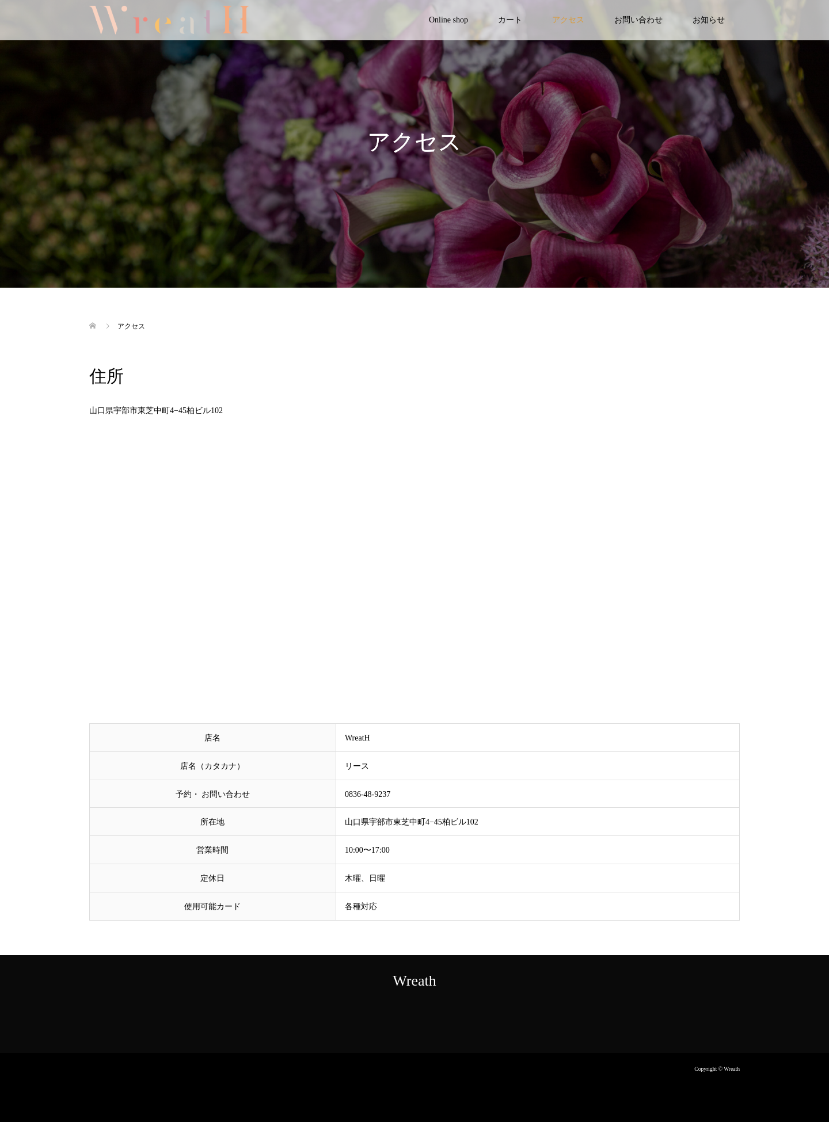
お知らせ (709, 20)
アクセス (568, 20)
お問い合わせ (638, 20)
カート (510, 20)
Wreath (414, 980)
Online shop (448, 20)
